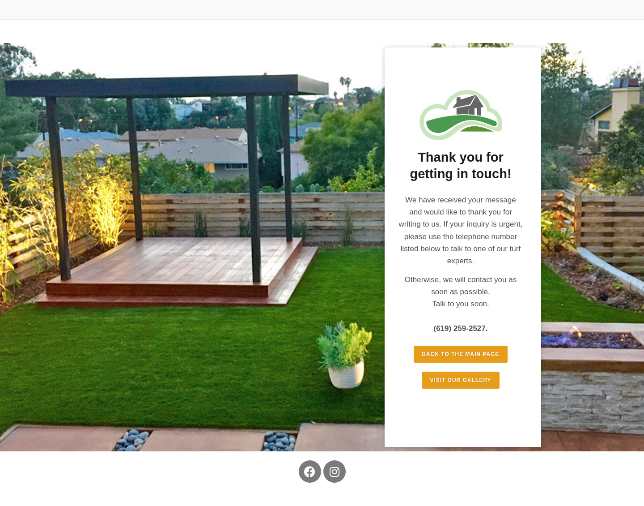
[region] (322, 247)
